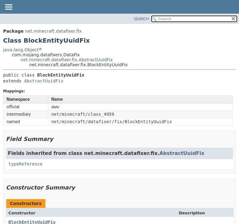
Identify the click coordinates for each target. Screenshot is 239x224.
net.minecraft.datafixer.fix (53, 31)
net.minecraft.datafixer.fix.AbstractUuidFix (67, 59)
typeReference (25, 163)
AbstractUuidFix (43, 80)
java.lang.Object (21, 49)
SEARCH (141, 19)
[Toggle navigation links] (8, 7)
